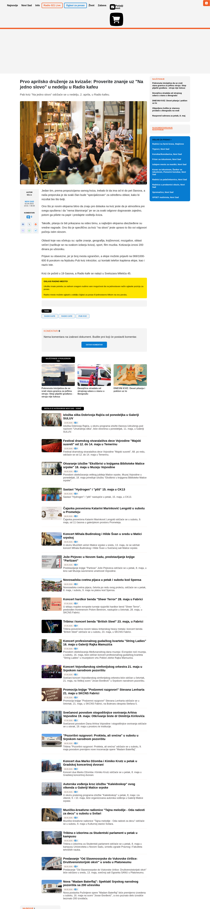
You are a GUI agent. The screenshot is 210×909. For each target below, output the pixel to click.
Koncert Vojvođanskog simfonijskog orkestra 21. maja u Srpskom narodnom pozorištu (102, 652)
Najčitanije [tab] (158, 189)
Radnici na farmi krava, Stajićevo (168, 264)
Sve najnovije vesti (176, 129)
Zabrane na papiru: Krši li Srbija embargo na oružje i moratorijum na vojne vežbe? (171, 69)
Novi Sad (29, 186)
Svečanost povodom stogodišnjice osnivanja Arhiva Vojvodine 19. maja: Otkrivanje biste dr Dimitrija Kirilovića (104, 698)
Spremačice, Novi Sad (163, 312)
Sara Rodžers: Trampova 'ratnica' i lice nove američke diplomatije (171, 113)
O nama (25, 899)
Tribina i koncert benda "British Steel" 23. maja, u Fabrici (103, 606)
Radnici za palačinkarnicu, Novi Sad (169, 300)
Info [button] (37, 9)
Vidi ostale (181, 251)
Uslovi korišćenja (75, 899)
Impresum (60, 899)
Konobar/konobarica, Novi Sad (167, 274)
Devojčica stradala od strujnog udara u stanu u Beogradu (91, 375)
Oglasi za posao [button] (75, 9)
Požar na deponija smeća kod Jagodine (169, 98)
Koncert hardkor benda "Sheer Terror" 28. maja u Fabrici (103, 583)
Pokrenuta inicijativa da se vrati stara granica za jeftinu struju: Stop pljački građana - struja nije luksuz (57, 376)
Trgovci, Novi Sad (160, 269)
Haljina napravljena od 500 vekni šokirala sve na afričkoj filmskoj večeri (170, 79)
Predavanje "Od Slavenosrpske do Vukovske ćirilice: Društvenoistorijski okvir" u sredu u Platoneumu (100, 844)
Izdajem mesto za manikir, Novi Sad (169, 285)
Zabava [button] (102, 9)
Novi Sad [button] (26, 9)
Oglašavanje (37, 899)
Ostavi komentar (94, 329)
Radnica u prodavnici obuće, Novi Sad (168, 306)
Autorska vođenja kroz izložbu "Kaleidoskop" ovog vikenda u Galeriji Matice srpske (99, 770)
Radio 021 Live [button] (52, 9)
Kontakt (49, 899)
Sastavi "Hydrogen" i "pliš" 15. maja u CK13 (94, 473)
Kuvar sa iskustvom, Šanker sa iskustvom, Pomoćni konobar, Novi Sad (169, 292)
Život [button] (91, 9)
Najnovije (158, 63)
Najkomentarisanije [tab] (162, 186)
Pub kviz (82, 300)
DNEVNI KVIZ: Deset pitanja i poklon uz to (129, 374)
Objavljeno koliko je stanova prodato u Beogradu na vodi (166, 168)
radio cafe (66, 300)
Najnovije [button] (12, 9)
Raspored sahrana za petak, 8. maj (168, 174)
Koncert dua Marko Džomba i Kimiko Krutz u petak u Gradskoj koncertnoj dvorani (100, 747)
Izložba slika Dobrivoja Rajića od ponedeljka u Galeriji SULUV (170, 106)
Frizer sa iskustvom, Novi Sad (166, 280)
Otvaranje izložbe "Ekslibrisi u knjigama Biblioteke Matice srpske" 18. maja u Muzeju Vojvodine (104, 449)
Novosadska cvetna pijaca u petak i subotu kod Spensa (102, 564)
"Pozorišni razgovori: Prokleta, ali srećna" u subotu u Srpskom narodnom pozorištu (101, 721)
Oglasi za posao (161, 260)
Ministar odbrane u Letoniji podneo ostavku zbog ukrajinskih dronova (171, 89)
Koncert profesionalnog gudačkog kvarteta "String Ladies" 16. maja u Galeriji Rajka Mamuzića (104, 627)
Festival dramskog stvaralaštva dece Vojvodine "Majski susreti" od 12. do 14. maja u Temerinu (102, 426)
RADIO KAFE (49, 300)
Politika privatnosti (93, 899)
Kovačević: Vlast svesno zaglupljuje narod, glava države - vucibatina (170, 122)
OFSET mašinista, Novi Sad (165, 318)
